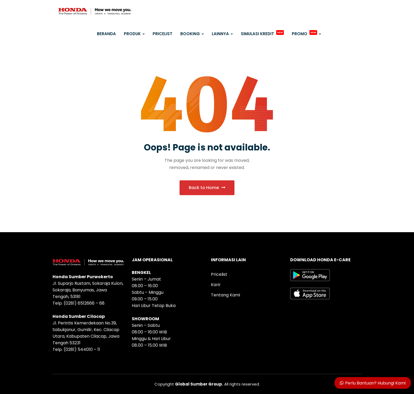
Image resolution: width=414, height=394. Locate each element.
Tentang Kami (225, 295)
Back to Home (207, 188)
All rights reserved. (217, 384)
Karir (216, 285)
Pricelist (219, 274)
